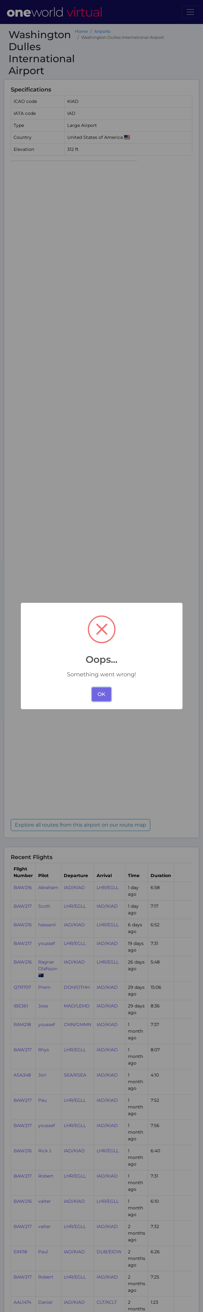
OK (101, 694)
